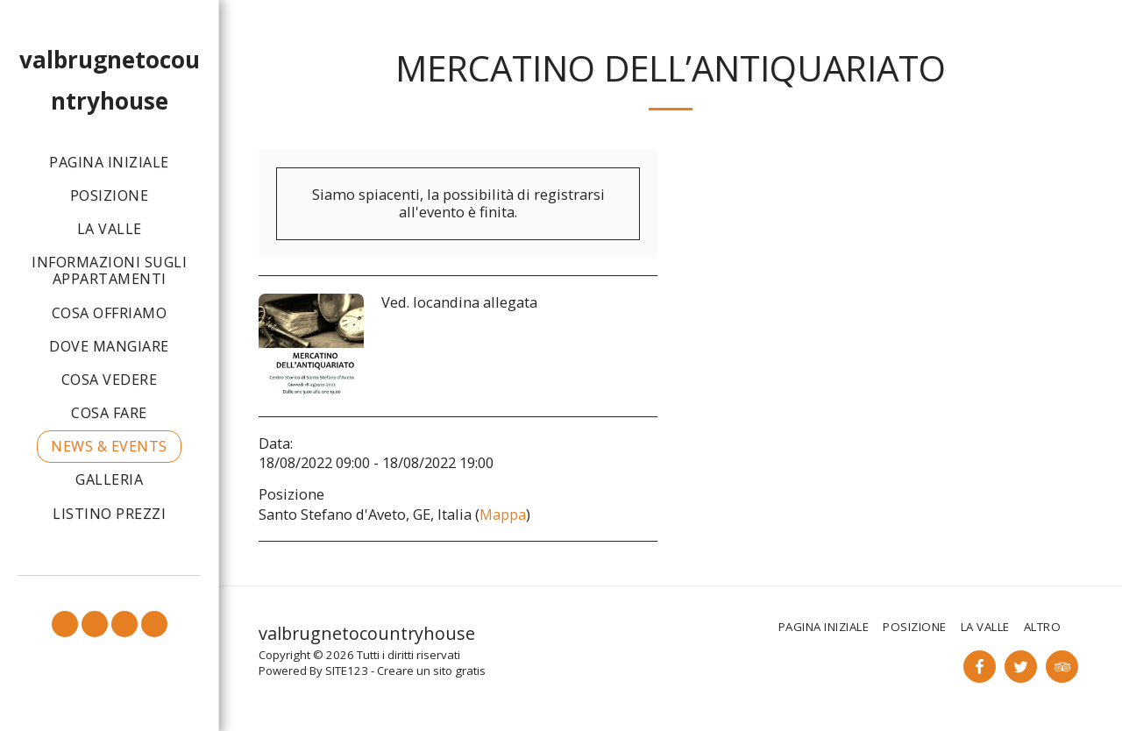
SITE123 (346, 670)
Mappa (502, 514)
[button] (65, 624)
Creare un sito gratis (431, 670)
